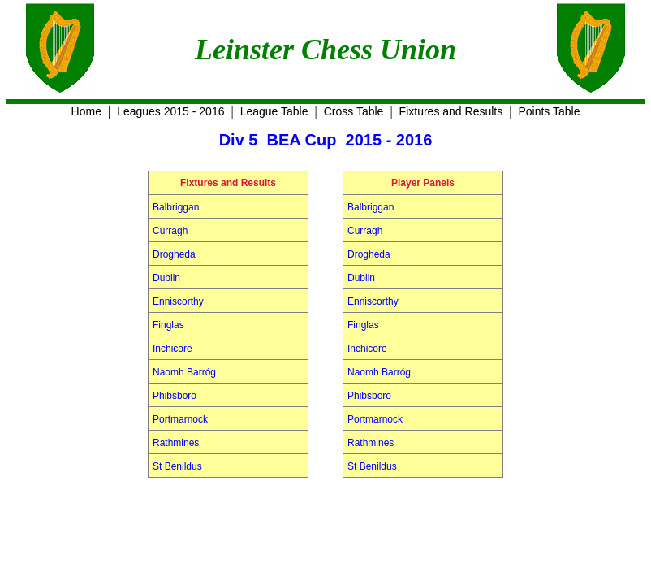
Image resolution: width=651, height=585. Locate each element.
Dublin (166, 278)
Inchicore (172, 348)
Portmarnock (180, 419)
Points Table (549, 111)
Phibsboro (174, 395)
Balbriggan (176, 207)
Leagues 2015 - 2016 (170, 111)
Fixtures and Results (451, 111)
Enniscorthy (178, 301)
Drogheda (174, 254)
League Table (274, 111)
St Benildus (177, 466)
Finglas (168, 325)
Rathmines (176, 442)
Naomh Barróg (184, 372)
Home (86, 111)
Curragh (170, 230)
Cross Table (354, 111)
